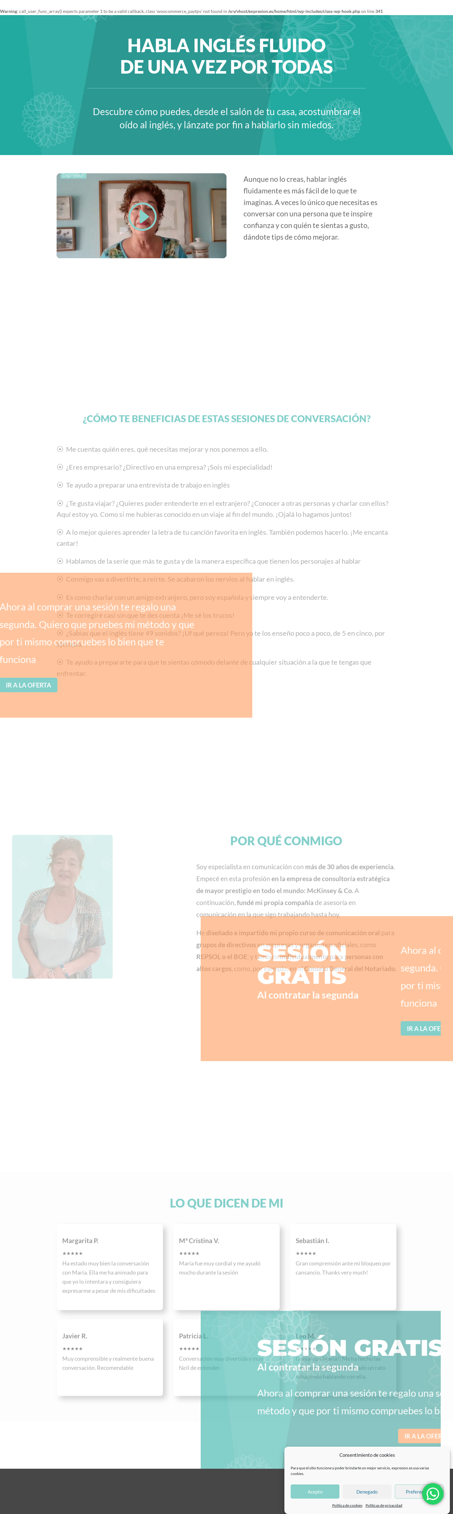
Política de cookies (347, 1505)
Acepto (315, 1492)
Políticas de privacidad (384, 1505)
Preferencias (419, 1492)
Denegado (367, 1492)
